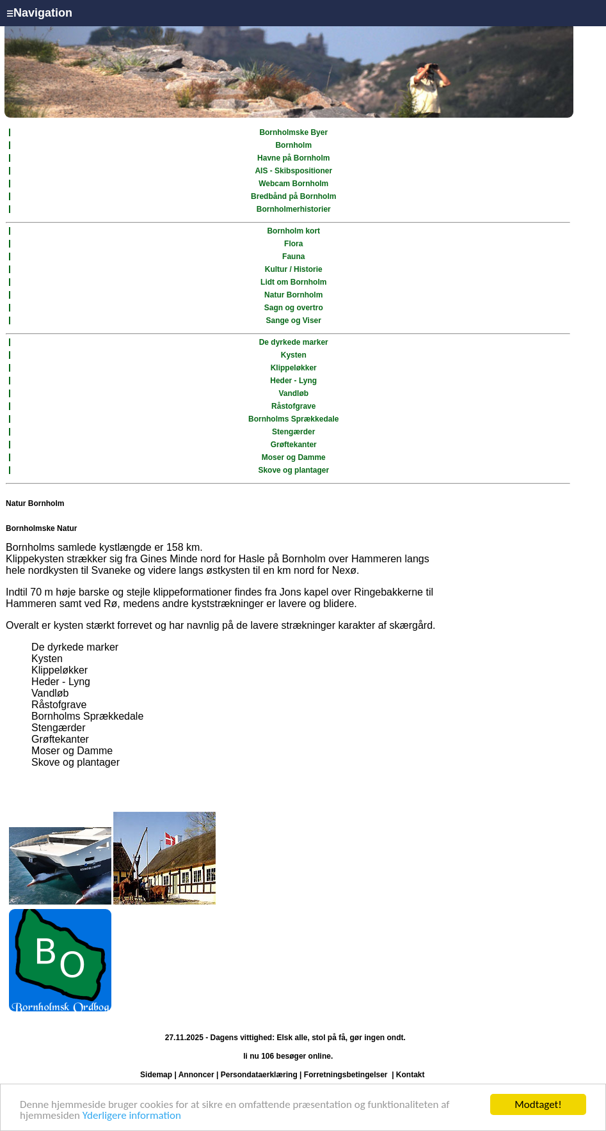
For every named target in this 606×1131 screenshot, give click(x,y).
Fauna (293, 256)
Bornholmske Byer (293, 132)
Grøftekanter (294, 444)
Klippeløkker (294, 368)
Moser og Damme (294, 457)
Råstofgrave (293, 406)
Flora (293, 244)
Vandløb (293, 393)
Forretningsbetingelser (346, 1074)
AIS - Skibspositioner (293, 171)
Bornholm (293, 145)
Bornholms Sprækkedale (293, 419)
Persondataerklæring (259, 1074)
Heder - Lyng (293, 380)
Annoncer (196, 1074)
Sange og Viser (293, 320)
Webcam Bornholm (293, 183)
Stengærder (293, 432)
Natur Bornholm (293, 295)
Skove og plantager (293, 470)
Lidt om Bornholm (293, 282)
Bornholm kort (293, 231)
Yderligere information (132, 1116)
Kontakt (410, 1074)
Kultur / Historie (294, 269)
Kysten (294, 355)
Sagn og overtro (293, 308)
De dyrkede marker (293, 342)
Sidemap (156, 1074)
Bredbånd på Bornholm (293, 196)
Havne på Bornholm (293, 158)
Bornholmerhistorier (294, 209)
